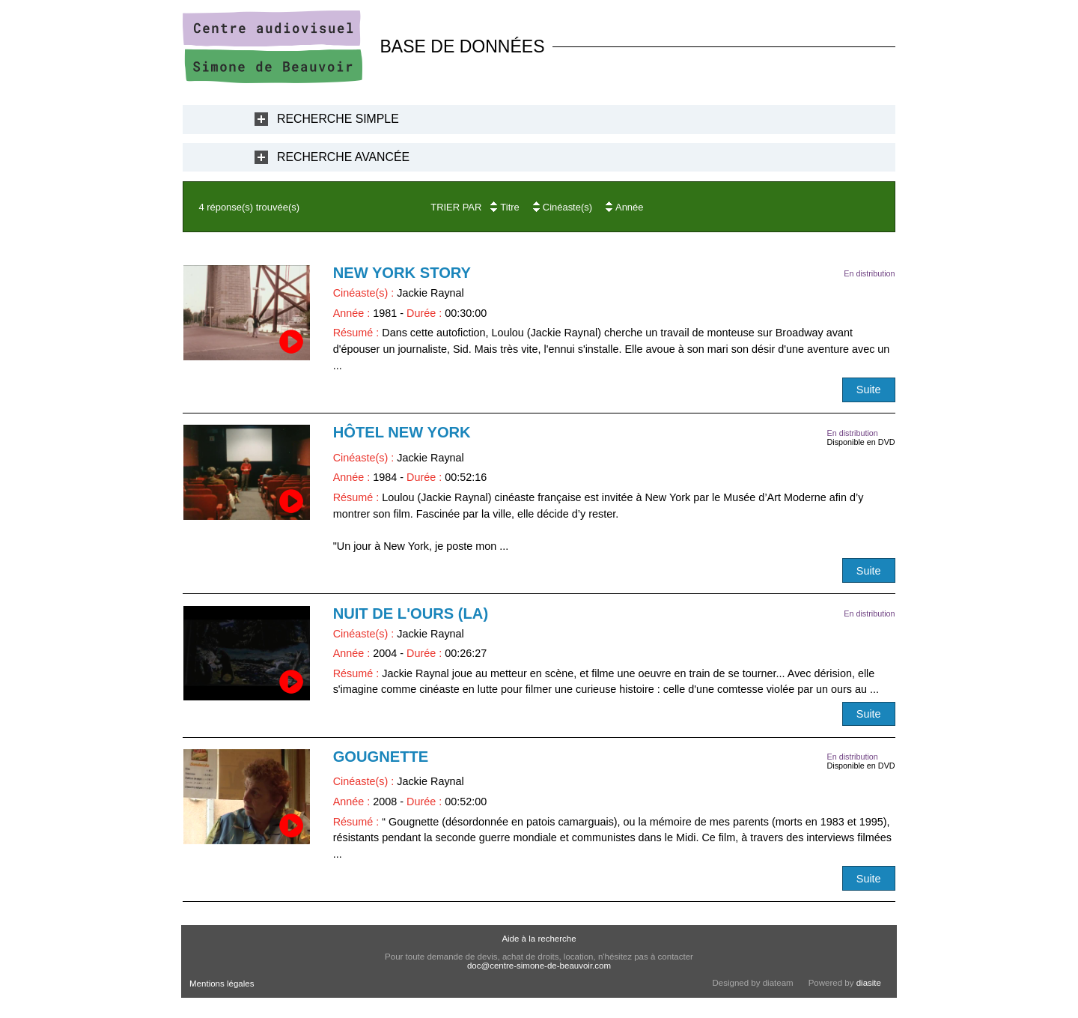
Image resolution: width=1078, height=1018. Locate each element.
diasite (868, 982)
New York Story (402, 272)
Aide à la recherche (539, 938)
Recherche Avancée (343, 157)
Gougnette (381, 756)
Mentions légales (221, 983)
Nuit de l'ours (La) (410, 613)
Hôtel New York (402, 432)
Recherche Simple (338, 118)
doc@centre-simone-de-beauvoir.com (539, 965)
